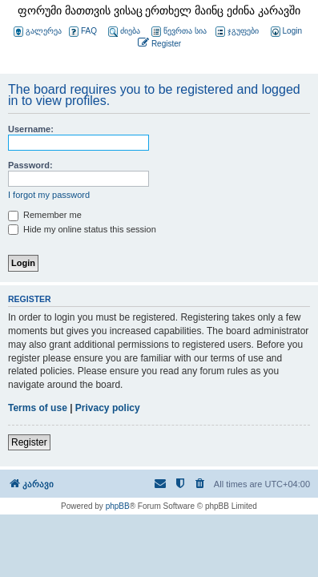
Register (29, 442)
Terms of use (37, 408)
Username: (31, 129)
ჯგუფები (237, 31)
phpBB (118, 506)
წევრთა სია (179, 31)
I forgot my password (49, 195)
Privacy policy (107, 408)
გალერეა (38, 31)
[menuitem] (285, 31)
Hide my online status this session (82, 229)
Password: (30, 165)
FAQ (83, 31)
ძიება (124, 31)
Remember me (45, 215)
